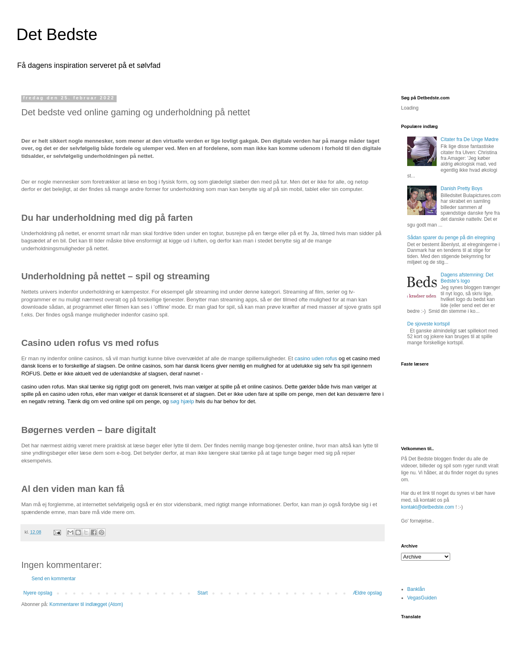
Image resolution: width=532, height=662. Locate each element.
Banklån (416, 589)
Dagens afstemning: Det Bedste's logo (467, 277)
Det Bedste (56, 34)
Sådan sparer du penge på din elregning (451, 237)
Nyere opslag (37, 593)
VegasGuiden (422, 598)
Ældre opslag (367, 593)
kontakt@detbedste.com (427, 507)
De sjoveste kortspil (428, 324)
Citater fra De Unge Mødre (469, 139)
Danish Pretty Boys (461, 188)
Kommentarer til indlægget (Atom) (86, 604)
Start (202, 593)
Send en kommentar (54, 578)
